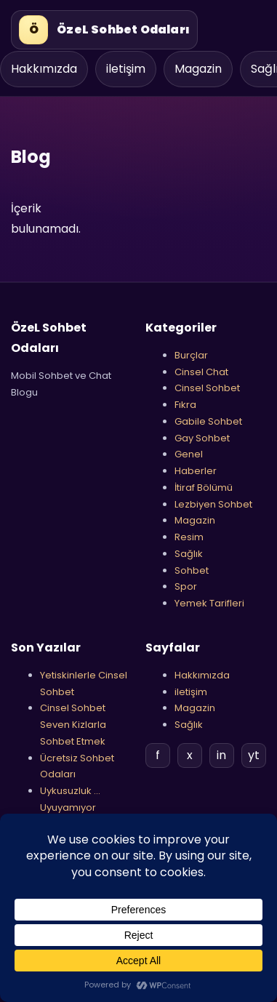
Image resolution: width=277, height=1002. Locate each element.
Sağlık (188, 554)
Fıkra (185, 405)
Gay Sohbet (202, 438)
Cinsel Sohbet (207, 388)
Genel (188, 454)
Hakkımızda (44, 68)
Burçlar (191, 355)
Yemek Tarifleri (209, 603)
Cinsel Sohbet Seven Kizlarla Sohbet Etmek (73, 724)
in (221, 755)
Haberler (195, 471)
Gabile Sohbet (208, 421)
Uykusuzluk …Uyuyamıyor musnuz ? (70, 807)
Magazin (198, 68)
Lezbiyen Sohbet (213, 504)
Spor (185, 586)
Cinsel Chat (201, 372)
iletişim (125, 68)
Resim (189, 537)
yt (254, 755)
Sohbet (191, 570)
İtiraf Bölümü (203, 487)
